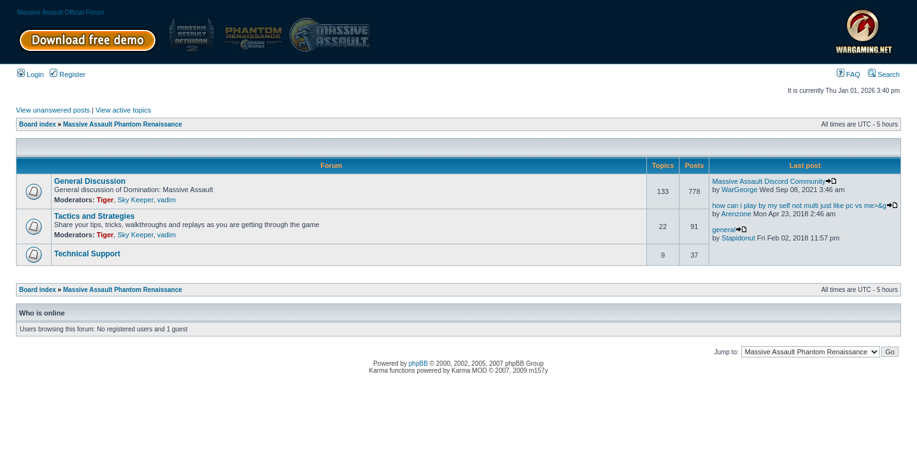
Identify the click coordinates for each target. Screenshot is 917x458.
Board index (37, 124)
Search (884, 74)
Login (30, 74)
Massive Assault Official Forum (60, 12)
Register (67, 74)
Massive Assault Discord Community (774, 181)
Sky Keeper (135, 200)
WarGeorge (739, 189)
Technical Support (87, 253)
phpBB (418, 363)
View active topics (123, 110)
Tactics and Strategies (94, 216)
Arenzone (736, 214)
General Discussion (89, 181)
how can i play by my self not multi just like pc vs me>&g (805, 205)
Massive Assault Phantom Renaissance (122, 124)
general (729, 229)
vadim (166, 200)
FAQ (848, 74)
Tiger (105, 200)
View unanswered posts (53, 110)
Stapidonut (738, 238)
